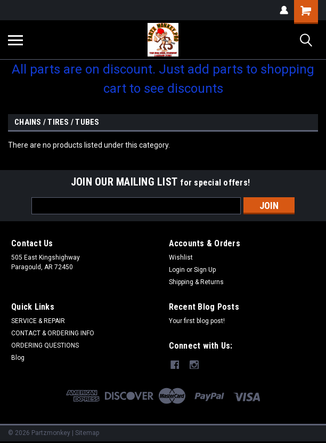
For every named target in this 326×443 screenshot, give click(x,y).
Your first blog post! (197, 321)
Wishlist (181, 257)
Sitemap (87, 432)
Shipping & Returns (196, 282)
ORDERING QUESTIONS (45, 345)
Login (177, 269)
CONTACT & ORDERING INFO (52, 333)
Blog (18, 357)
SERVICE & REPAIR (38, 321)
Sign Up (205, 269)
